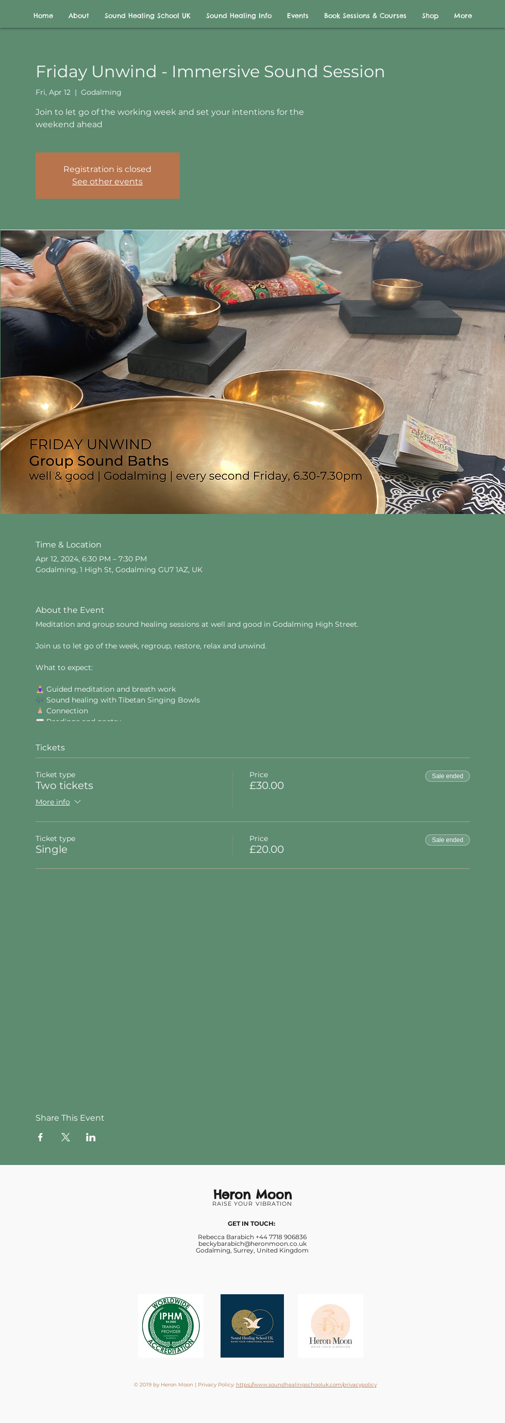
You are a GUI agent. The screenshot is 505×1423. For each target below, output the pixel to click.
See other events (107, 181)
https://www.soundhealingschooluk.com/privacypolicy (306, 1384)
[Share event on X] (66, 1137)
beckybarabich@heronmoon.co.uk (252, 1243)
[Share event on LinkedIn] (91, 1137)
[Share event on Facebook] (40, 1137)
